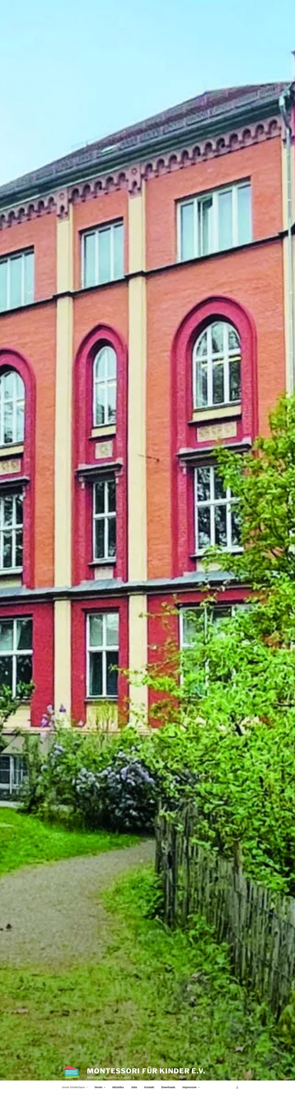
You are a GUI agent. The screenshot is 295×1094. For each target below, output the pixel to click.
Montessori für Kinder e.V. (146, 1061)
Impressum (191, 1087)
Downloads (168, 1087)
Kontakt (149, 1087)
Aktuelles (118, 1087)
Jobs (134, 1087)
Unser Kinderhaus (75, 1087)
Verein (100, 1087)
